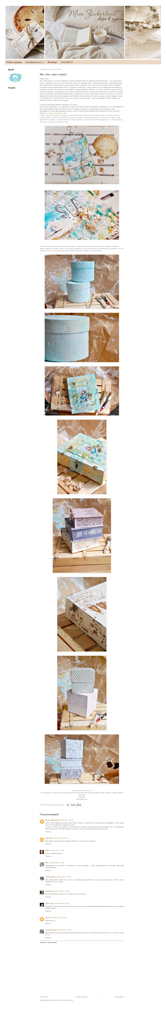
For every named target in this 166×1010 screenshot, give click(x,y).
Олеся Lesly (49, 903)
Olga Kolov (49, 838)
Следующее (44, 997)
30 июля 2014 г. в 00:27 (64, 930)
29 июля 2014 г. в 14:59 (62, 891)
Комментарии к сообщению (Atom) (62, 1000)
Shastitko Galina (50, 930)
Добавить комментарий (48, 942)
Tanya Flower (49, 891)
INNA (47, 863)
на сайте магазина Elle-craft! (57, 113)
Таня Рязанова (50, 877)
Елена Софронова (51, 820)
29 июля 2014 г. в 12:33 (60, 838)
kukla (47, 850)
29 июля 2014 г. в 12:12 (66, 820)
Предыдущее (119, 997)
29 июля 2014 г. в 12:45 (56, 863)
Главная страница (14, 62)
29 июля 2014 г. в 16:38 (61, 903)
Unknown (48, 917)
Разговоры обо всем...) (35, 62)
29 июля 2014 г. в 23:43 (59, 917)
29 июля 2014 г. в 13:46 (63, 877)
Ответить (48, 832)
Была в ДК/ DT (67, 62)
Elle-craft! (110, 107)
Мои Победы (52, 62)
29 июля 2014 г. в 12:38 (57, 850)
